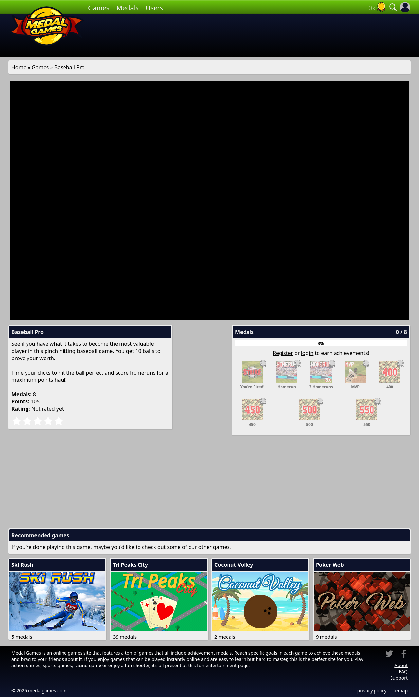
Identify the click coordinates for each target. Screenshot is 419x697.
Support (399, 678)
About (401, 665)
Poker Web (330, 564)
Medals (128, 7)
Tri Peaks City (130, 564)
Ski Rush (22, 564)
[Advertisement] (249, 36)
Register (283, 353)
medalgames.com (47, 690)
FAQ (403, 671)
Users (154, 7)
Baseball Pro (69, 67)
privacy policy (372, 690)
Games (98, 7)
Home (19, 67)
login (307, 353)
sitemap (399, 690)
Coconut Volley (233, 564)
